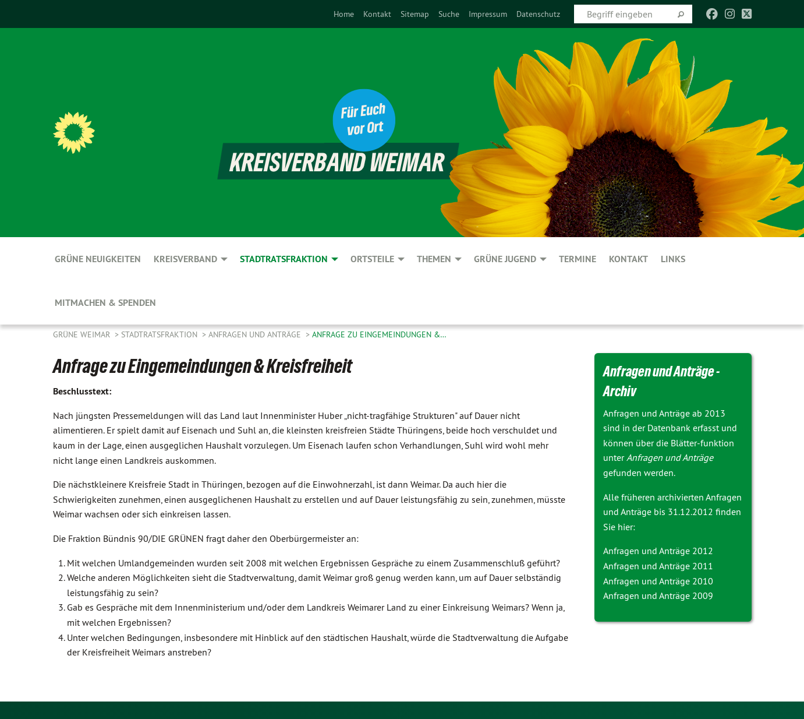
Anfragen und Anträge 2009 (658, 595)
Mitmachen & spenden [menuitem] (105, 303)
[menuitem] (344, 14)
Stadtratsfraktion (160, 334)
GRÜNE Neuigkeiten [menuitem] (98, 259)
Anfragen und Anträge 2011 (658, 566)
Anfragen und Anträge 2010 (658, 581)
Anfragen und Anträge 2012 (658, 550)
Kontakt (377, 14)
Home (344, 14)
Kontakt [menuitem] (628, 259)
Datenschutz (538, 14)
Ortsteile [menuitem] (372, 259)
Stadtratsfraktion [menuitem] (284, 259)
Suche (448, 14)
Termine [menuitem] (577, 259)
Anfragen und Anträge (255, 334)
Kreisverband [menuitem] (185, 259)
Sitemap (415, 14)
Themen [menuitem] (434, 259)
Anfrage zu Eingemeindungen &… (379, 334)
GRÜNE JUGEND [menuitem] (505, 259)
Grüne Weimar (82, 334)
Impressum (488, 14)
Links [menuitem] (673, 259)
